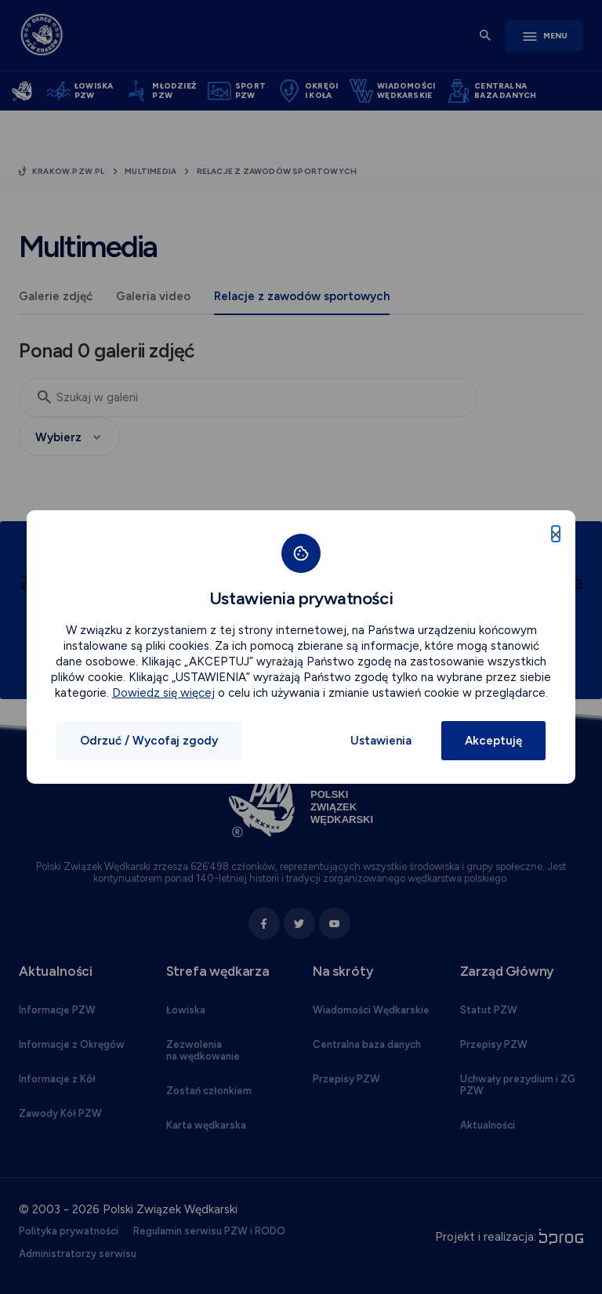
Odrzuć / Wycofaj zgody (149, 741)
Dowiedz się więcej (163, 693)
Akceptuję (493, 741)
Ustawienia (381, 741)
